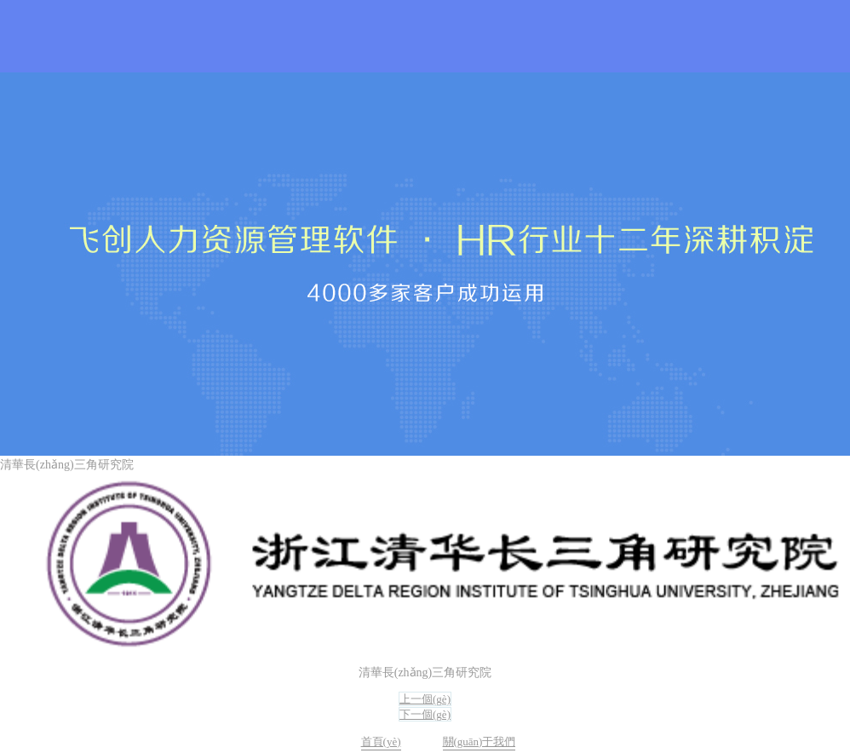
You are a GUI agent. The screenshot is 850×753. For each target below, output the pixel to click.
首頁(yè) (381, 741)
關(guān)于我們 (479, 741)
